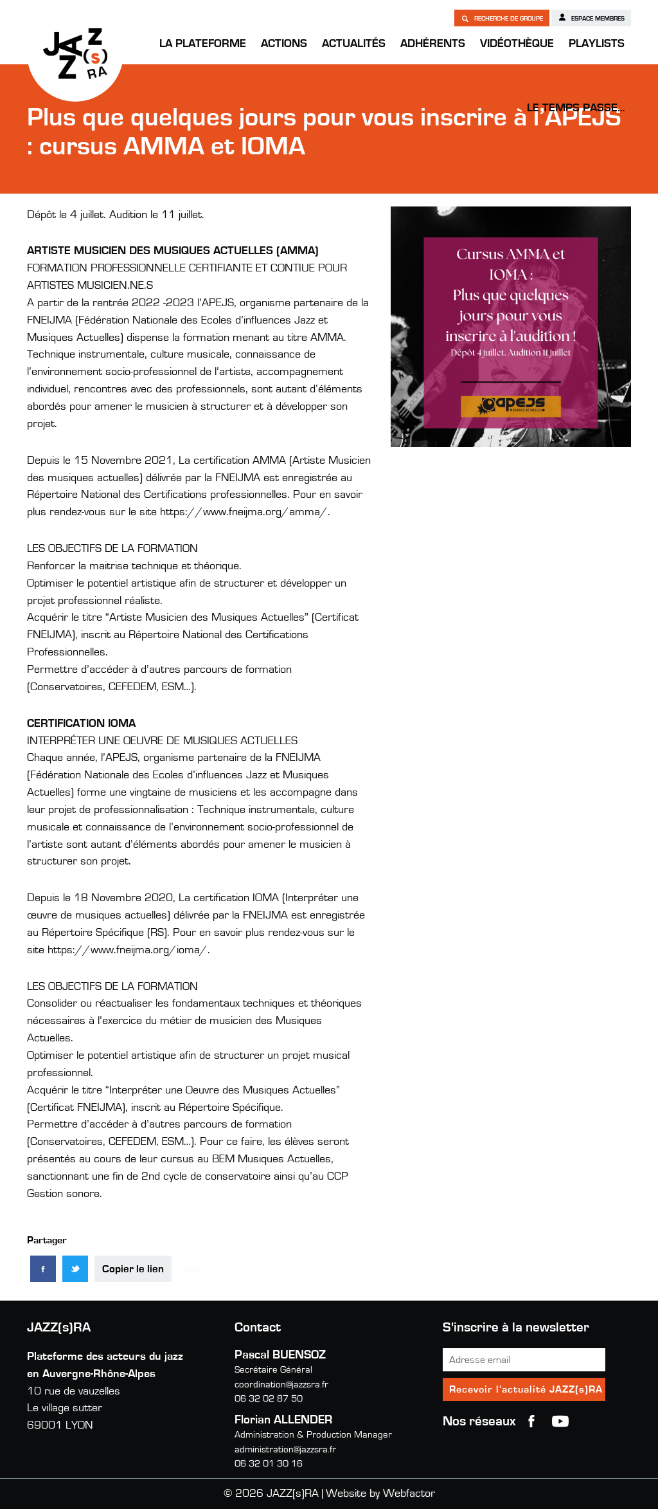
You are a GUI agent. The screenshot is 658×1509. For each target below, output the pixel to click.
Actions (284, 44)
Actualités (354, 44)
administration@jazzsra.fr (285, 1449)
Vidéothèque (517, 44)
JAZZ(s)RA (75, 53)
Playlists (597, 44)
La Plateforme (202, 44)
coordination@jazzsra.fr (281, 1384)
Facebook (531, 1421)
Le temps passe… (576, 108)
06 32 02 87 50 (269, 1399)
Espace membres (591, 17)
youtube (560, 1421)
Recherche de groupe (502, 18)
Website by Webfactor (380, 1493)
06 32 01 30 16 (269, 1463)
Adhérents (432, 44)
